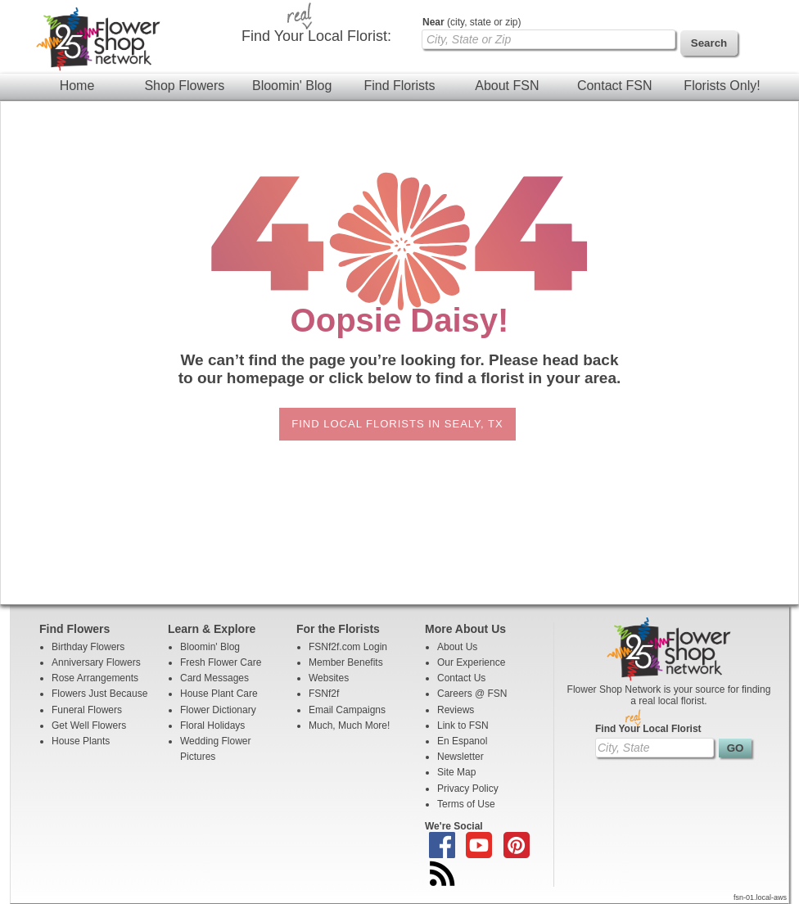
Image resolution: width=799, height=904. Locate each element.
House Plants (81, 741)
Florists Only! (722, 86)
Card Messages (214, 678)
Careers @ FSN (472, 693)
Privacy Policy (468, 788)
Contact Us (461, 678)
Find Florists (399, 86)
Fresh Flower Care (220, 662)
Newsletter (460, 756)
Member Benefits (346, 662)
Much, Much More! (349, 725)
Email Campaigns (347, 710)
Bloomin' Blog (292, 86)
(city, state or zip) (471, 22)
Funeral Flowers (87, 710)
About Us (457, 647)
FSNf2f (324, 693)
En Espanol (462, 741)
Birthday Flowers (88, 647)
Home (77, 86)
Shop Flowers (184, 86)
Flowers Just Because (99, 693)
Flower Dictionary (218, 710)
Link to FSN (463, 725)
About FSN (507, 86)
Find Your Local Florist (648, 728)
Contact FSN (614, 86)
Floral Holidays (212, 725)
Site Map (456, 772)
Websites (329, 678)
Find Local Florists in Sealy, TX (397, 424)
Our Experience (471, 662)
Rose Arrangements (95, 678)
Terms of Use (466, 804)
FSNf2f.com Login (348, 647)
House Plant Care (219, 693)
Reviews (455, 710)
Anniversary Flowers (96, 662)
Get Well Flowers (89, 725)
